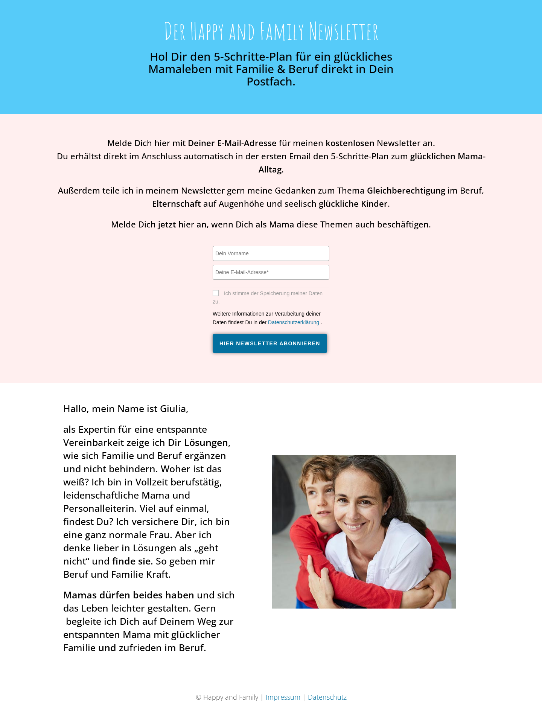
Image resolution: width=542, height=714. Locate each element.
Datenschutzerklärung (294, 322)
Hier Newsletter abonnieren (269, 343)
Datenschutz (327, 697)
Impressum (283, 697)
